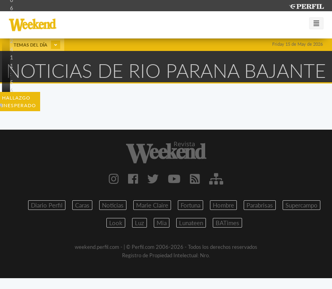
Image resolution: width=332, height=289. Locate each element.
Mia (162, 222)
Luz (139, 222)
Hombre (223, 205)
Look (115, 222)
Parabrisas (259, 205)
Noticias (113, 205)
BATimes (227, 222)
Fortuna (190, 205)
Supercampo (301, 205)
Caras (82, 205)
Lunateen (191, 222)
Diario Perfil (47, 205)
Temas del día (37, 45)
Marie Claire (152, 205)
